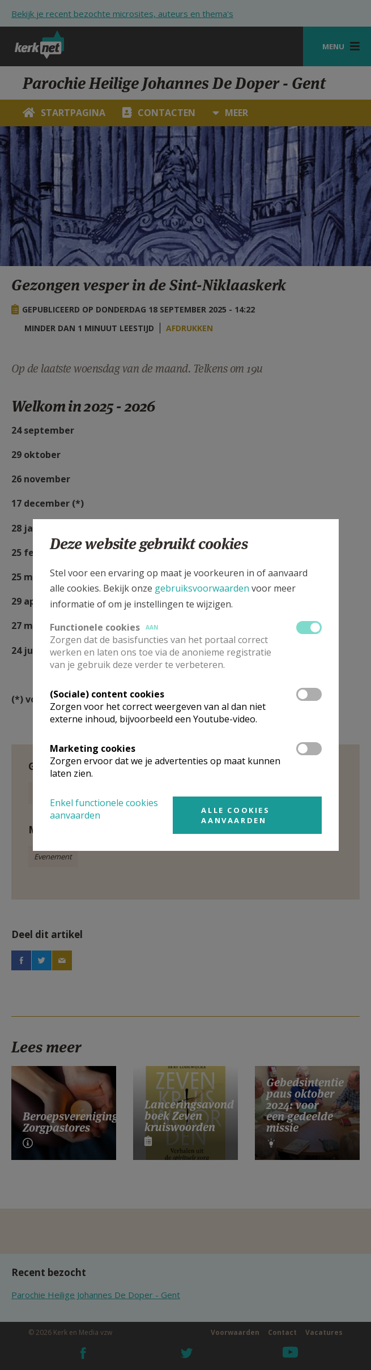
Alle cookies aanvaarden (235, 815)
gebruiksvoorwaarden (202, 588)
